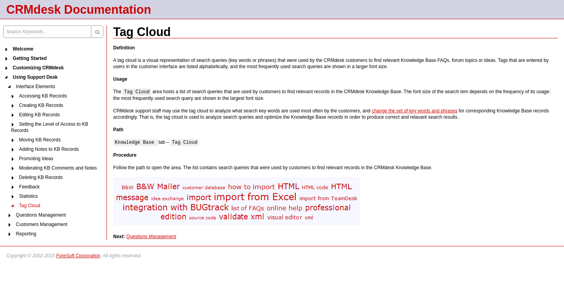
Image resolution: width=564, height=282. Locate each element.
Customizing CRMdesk (38, 67)
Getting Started (30, 58)
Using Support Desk (35, 77)
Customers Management (41, 224)
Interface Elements (35, 86)
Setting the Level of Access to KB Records (49, 127)
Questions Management (41, 215)
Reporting (26, 234)
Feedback (29, 187)
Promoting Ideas (36, 158)
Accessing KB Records (43, 96)
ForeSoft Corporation (78, 255)
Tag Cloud (29, 205)
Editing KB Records (39, 115)
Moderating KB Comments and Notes (58, 168)
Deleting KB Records (41, 177)
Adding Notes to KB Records (49, 149)
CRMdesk (33, 9)
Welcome (23, 49)
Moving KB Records (40, 140)
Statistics (28, 196)
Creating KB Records (41, 105)
